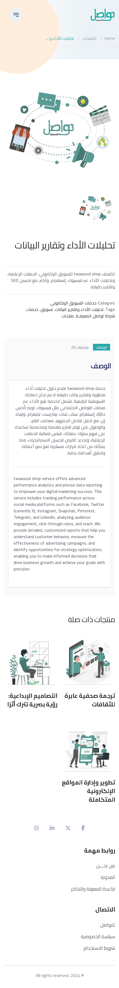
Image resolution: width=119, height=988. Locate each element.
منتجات (68, 316)
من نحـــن (105, 865)
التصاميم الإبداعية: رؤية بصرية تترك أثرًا (32, 700)
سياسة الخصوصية (98, 936)
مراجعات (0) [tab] (80, 347)
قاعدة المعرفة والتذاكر (93, 888)
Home (110, 38)
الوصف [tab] (101, 347)
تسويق (47, 309)
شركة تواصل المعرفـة (95, 316)
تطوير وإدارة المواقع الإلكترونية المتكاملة (88, 791)
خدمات (32, 309)
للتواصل (107, 924)
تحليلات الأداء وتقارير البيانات (79, 309)
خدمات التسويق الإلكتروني (73, 303)
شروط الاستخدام (99, 948)
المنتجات (89, 38)
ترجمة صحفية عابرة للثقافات (89, 700)
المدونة (108, 877)
